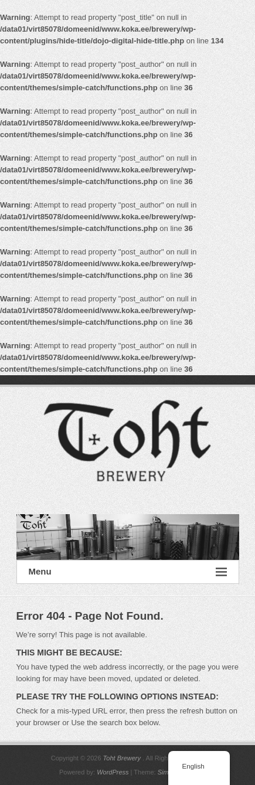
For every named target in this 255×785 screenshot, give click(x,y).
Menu (128, 571)
